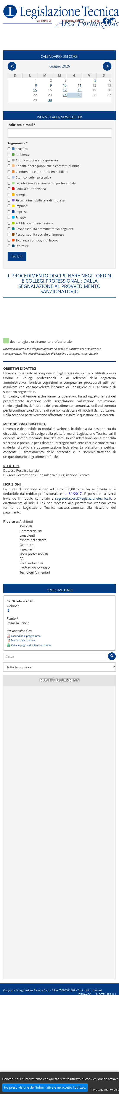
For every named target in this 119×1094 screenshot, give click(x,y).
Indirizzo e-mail (21, 124)
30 (50, 100)
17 (65, 90)
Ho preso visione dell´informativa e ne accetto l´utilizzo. (45, 1087)
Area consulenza (71, 20)
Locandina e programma (26, 636)
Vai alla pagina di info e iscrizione (31, 645)
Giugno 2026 (59, 66)
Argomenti (17, 143)
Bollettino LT (44, 20)
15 (35, 90)
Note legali (106, 994)
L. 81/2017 (73, 493)
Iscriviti (17, 256)
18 (80, 90)
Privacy (84, 994)
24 (65, 95)
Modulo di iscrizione (23, 640)
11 (80, 85)
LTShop (95, 20)
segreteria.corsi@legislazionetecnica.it (83, 498)
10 (65, 85)
